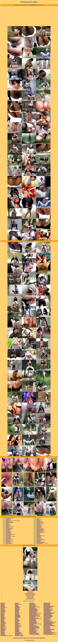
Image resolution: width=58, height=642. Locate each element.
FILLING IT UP (8, 533)
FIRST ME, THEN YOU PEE (40, 528)
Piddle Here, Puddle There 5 (9, 526)
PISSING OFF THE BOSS (9, 541)
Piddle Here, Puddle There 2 (40, 542)
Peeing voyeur (30, 592)
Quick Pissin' (38, 534)
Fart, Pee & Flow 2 (38, 540)
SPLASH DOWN (8, 524)
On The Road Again (8, 532)
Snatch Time (38, 520)
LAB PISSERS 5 (8, 535)
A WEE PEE (7, 527)
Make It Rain (38, 538)
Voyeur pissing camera (30, 594)
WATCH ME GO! (8, 531)
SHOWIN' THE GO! (8, 543)
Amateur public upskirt (30, 598)
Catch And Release (8, 538)
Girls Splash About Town (39, 530)
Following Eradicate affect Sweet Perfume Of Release (13, 520)
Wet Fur (37, 518)
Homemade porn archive (30, 593)
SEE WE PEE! (38, 536)
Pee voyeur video (30, 595)
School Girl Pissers (8, 518)
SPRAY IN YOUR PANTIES (40, 522)
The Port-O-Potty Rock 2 (39, 521)
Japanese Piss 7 (38, 525)
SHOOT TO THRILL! (39, 537)
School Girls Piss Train (39, 524)
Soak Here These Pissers (9, 528)
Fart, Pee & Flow (38, 526)
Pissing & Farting (8, 521)
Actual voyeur (30, 597)
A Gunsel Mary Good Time (39, 532)
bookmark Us (33, 4)
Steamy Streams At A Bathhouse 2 (41, 539)
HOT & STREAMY (8, 537)
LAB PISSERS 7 (8, 529)
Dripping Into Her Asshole (39, 529)
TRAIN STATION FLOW (39, 543)
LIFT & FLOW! (8, 530)
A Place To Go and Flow (9, 540)
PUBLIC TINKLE (8, 542)
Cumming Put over (38, 519)
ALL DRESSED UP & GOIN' (40, 541)
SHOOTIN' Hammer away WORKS (10, 536)
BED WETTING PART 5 (39, 527)
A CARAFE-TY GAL (8, 525)
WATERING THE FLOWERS (10, 522)
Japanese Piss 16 (8, 519)
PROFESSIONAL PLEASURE (40, 535)
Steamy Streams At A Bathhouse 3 (41, 531)
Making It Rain (8, 539)
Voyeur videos (30, 591)
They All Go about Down (39, 523)
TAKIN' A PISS (38, 533)
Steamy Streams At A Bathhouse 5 (10, 534)
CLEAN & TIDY (8, 523)
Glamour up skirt (30, 596)
